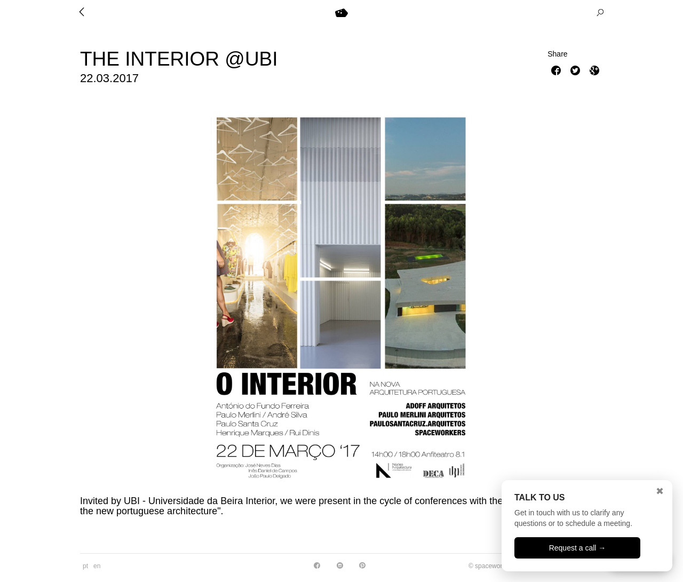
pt (85, 566)
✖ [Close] (660, 491)
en (96, 566)
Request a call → (577, 548)
